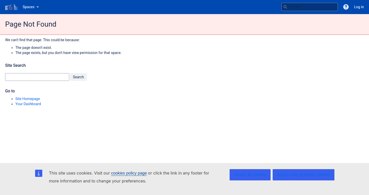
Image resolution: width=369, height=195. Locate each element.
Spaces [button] (29, 7)
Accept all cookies (250, 174)
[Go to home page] (11, 7)
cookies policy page (129, 173)
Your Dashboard (28, 104)
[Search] (285, 7)
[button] (346, 7)
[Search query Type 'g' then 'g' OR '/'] (309, 7)
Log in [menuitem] (359, 7)
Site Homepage (27, 99)
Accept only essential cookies (303, 174)
